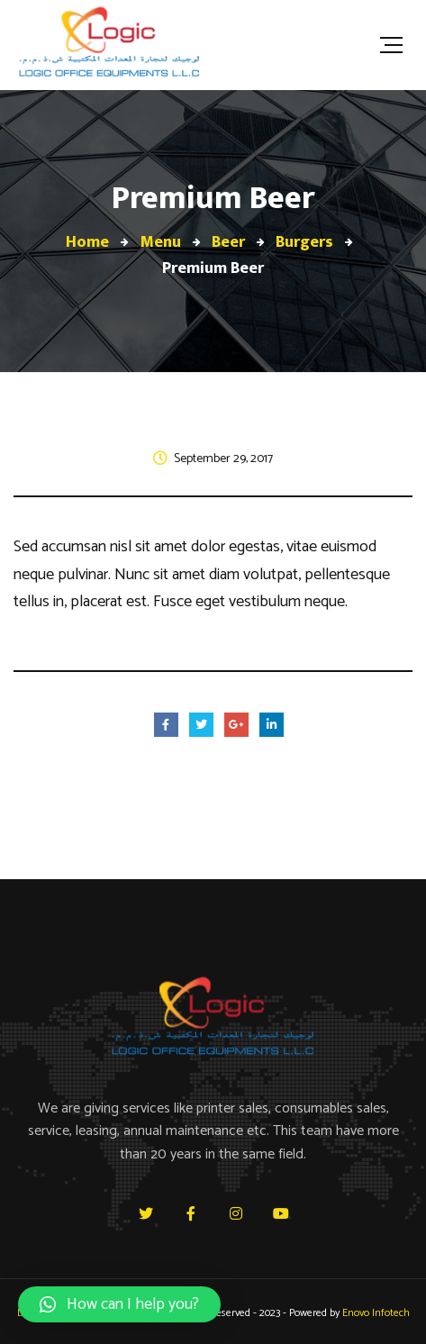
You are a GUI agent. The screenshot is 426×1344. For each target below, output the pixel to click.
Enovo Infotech (376, 1312)
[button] (119, 1304)
